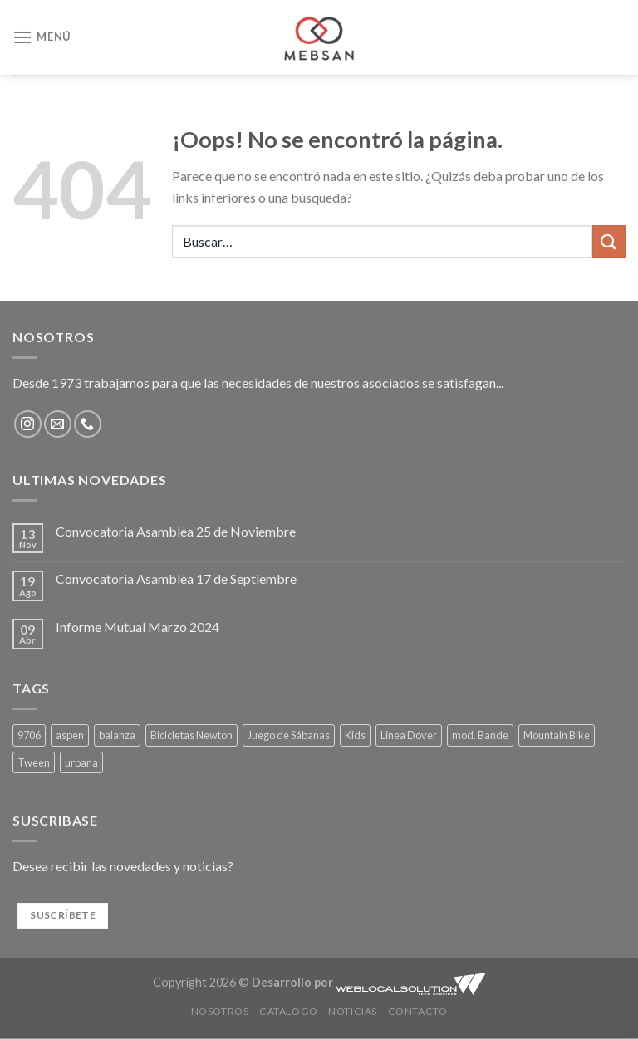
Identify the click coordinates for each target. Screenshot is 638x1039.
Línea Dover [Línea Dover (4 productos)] (408, 735)
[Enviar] (609, 241)
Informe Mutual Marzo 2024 (137, 627)
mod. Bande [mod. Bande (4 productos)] (480, 735)
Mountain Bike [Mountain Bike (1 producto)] (556, 735)
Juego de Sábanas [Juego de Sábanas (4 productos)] (289, 735)
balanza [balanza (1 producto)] (117, 735)
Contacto (418, 1011)
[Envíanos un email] (57, 424)
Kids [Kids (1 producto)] (355, 735)
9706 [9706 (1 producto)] (29, 735)
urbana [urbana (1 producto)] (81, 762)
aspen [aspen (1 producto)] (70, 735)
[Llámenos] (87, 424)
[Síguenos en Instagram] (28, 424)
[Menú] (41, 37)
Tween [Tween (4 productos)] (33, 762)
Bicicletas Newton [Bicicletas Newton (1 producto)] (191, 735)
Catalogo (288, 1011)
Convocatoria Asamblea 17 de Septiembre (176, 578)
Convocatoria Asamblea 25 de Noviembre (176, 531)
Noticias (352, 1011)
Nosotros (220, 1011)
